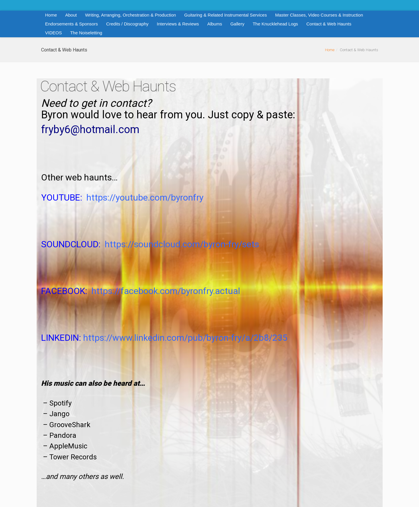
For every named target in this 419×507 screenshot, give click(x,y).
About (71, 14)
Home (51, 14)
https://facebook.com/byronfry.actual (165, 291)
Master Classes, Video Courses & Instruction (319, 14)
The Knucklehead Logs (275, 23)
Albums (214, 23)
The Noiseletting (86, 32)
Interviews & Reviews (178, 23)
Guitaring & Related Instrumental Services (225, 14)
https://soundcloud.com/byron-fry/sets (182, 244)
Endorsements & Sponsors (71, 23)
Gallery (237, 23)
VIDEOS (53, 32)
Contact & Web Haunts (328, 23)
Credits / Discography (127, 23)
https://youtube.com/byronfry (144, 197)
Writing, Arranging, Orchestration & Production (130, 14)
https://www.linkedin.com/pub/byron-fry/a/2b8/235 (185, 337)
